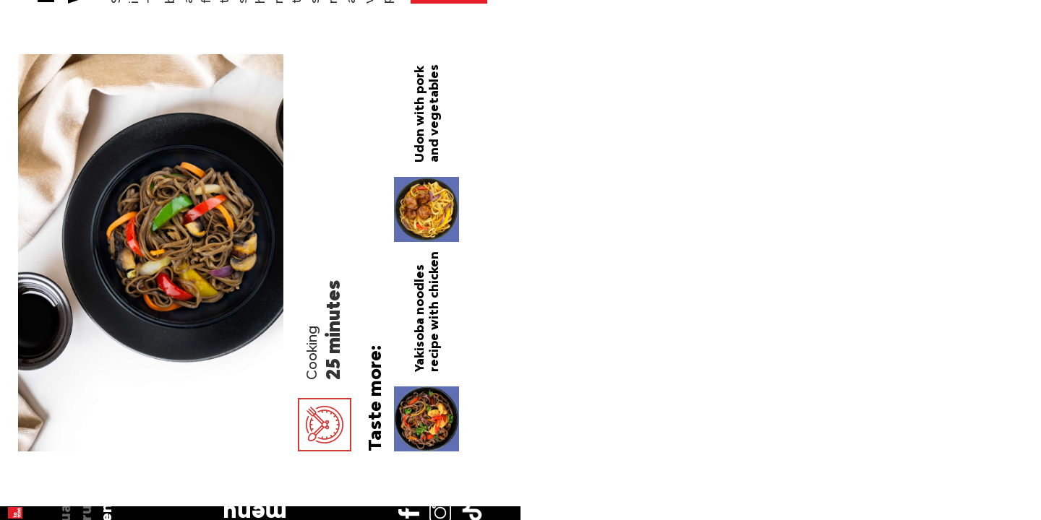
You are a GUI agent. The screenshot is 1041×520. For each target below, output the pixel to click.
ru (31, 125)
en (31, 146)
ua (31, 104)
